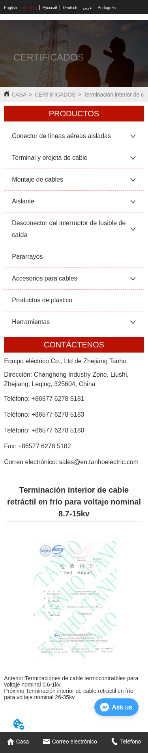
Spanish (29, 8)
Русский (50, 8)
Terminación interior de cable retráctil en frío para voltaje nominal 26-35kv (68, 694)
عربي (87, 8)
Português (106, 8)
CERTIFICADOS (54, 94)
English (10, 8)
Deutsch (70, 8)
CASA (18, 94)
